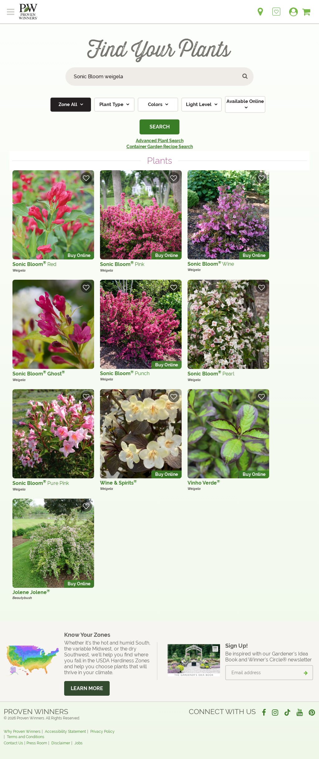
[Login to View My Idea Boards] (276, 8)
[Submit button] (245, 76)
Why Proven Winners (22, 731)
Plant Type (112, 104)
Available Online (245, 101)
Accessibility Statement (65, 731)
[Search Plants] (159, 76)
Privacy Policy (102, 731)
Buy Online (79, 255)
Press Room (36, 743)
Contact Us (13, 743)
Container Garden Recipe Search (159, 146)
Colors (156, 104)
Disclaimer (60, 743)
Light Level (199, 104)
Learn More (87, 688)
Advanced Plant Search (159, 140)
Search (160, 127)
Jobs (78, 743)
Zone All (69, 104)
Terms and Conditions (25, 737)
